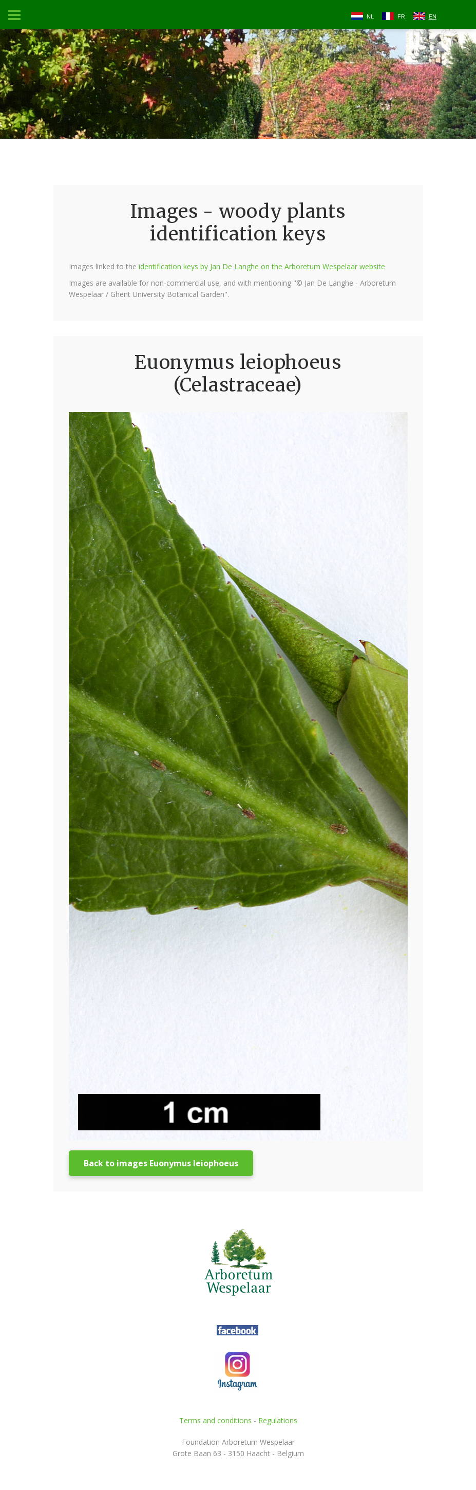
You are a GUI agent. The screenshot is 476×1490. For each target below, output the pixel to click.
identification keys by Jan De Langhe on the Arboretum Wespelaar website (262, 266)
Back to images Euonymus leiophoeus (161, 1163)
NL (370, 16)
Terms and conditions (215, 1420)
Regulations (277, 1420)
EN (432, 16)
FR (401, 16)
